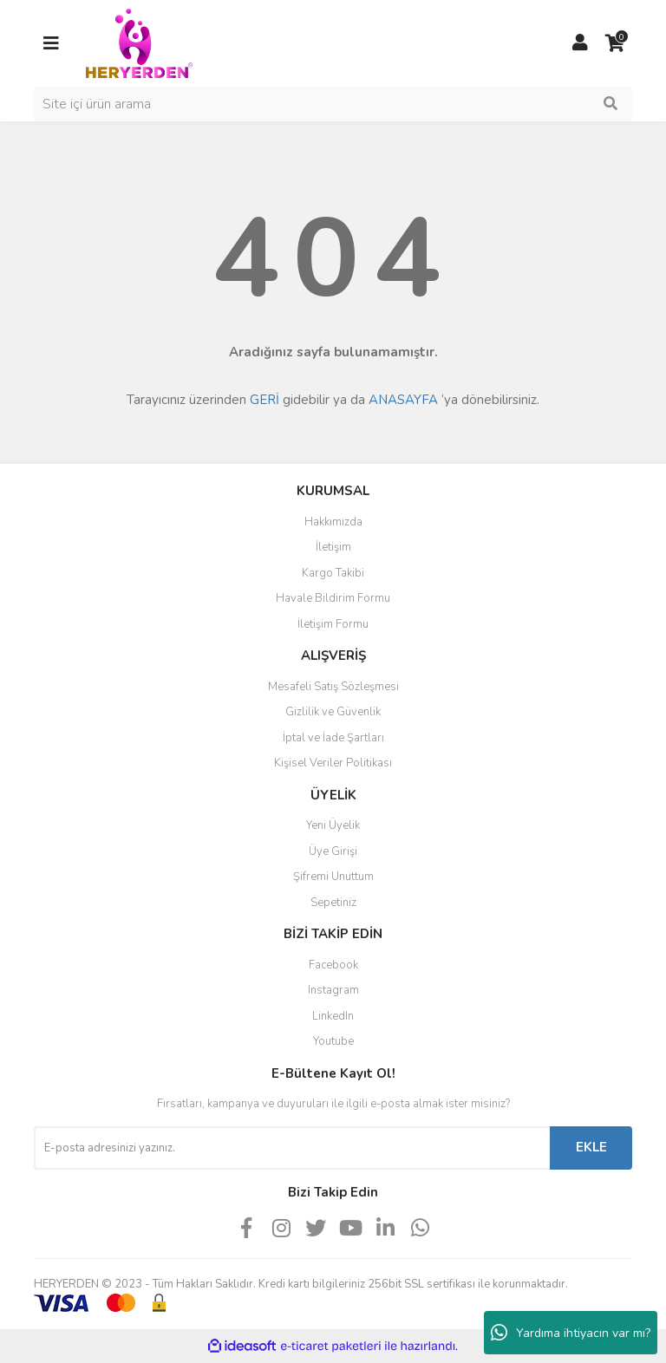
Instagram (333, 990)
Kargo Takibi (333, 573)
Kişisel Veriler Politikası (333, 763)
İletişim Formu (333, 624)
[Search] (333, 104)
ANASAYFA (403, 399)
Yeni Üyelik (333, 825)
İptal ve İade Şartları (333, 738)
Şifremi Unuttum (333, 876)
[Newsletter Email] (292, 1148)
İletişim (333, 547)
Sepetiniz (333, 902)
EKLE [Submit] (591, 1147)
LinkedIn (333, 1016)
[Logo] (139, 42)
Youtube (333, 1041)
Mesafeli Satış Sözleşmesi (333, 687)
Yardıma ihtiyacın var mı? (570, 1332)
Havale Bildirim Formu (333, 598)
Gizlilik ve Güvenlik (333, 712)
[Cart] (614, 43)
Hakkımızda (333, 522)
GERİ (264, 399)
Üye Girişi (333, 851)
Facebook (333, 965)
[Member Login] (580, 43)
